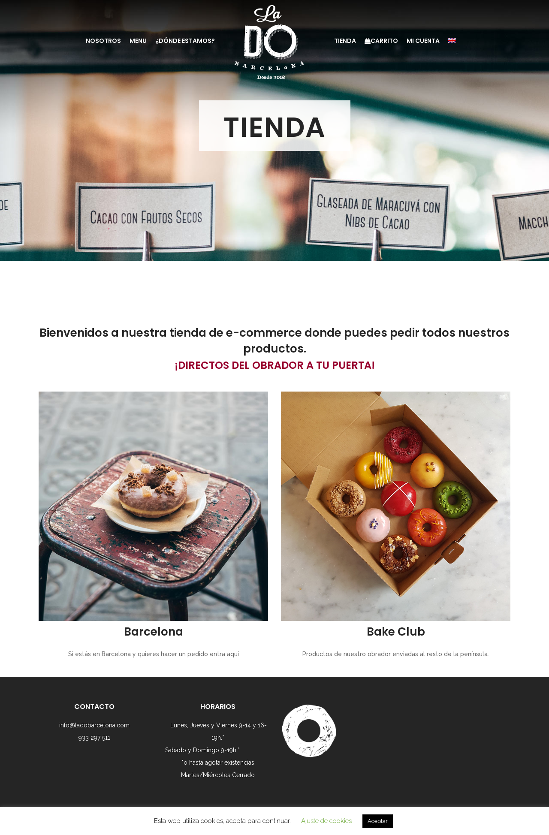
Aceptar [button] (378, 821)
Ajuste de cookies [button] (326, 821)
